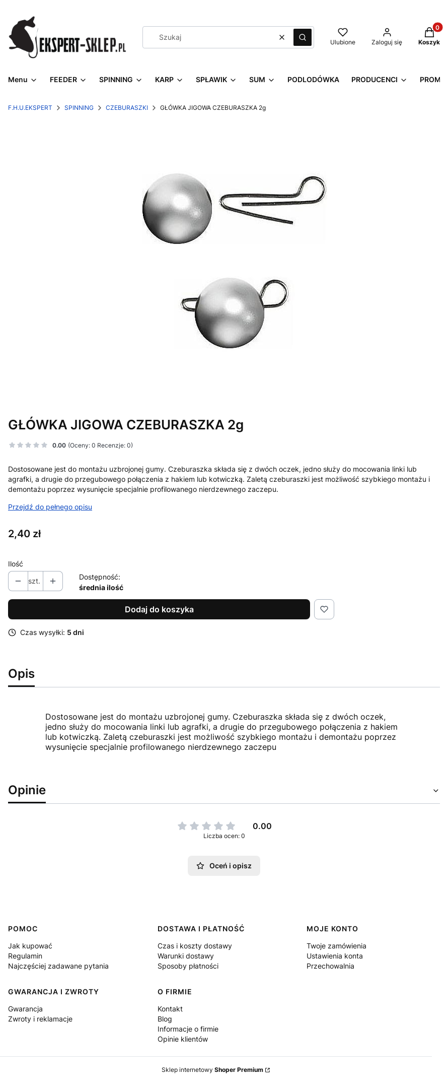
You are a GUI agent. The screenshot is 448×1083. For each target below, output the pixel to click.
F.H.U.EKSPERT (30, 107)
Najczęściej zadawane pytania (58, 966)
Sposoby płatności (188, 966)
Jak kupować (30, 945)
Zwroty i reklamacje (40, 1018)
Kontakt (170, 1008)
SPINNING (79, 107)
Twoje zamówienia (336, 945)
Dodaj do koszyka (159, 609)
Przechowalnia (330, 966)
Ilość (15, 563)
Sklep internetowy (212, 1069)
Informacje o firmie (188, 1029)
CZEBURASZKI (127, 107)
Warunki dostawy (186, 955)
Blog (165, 1018)
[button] (302, 37)
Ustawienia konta (335, 955)
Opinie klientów (183, 1039)
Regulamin (25, 955)
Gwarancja (25, 1008)
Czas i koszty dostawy (195, 945)
